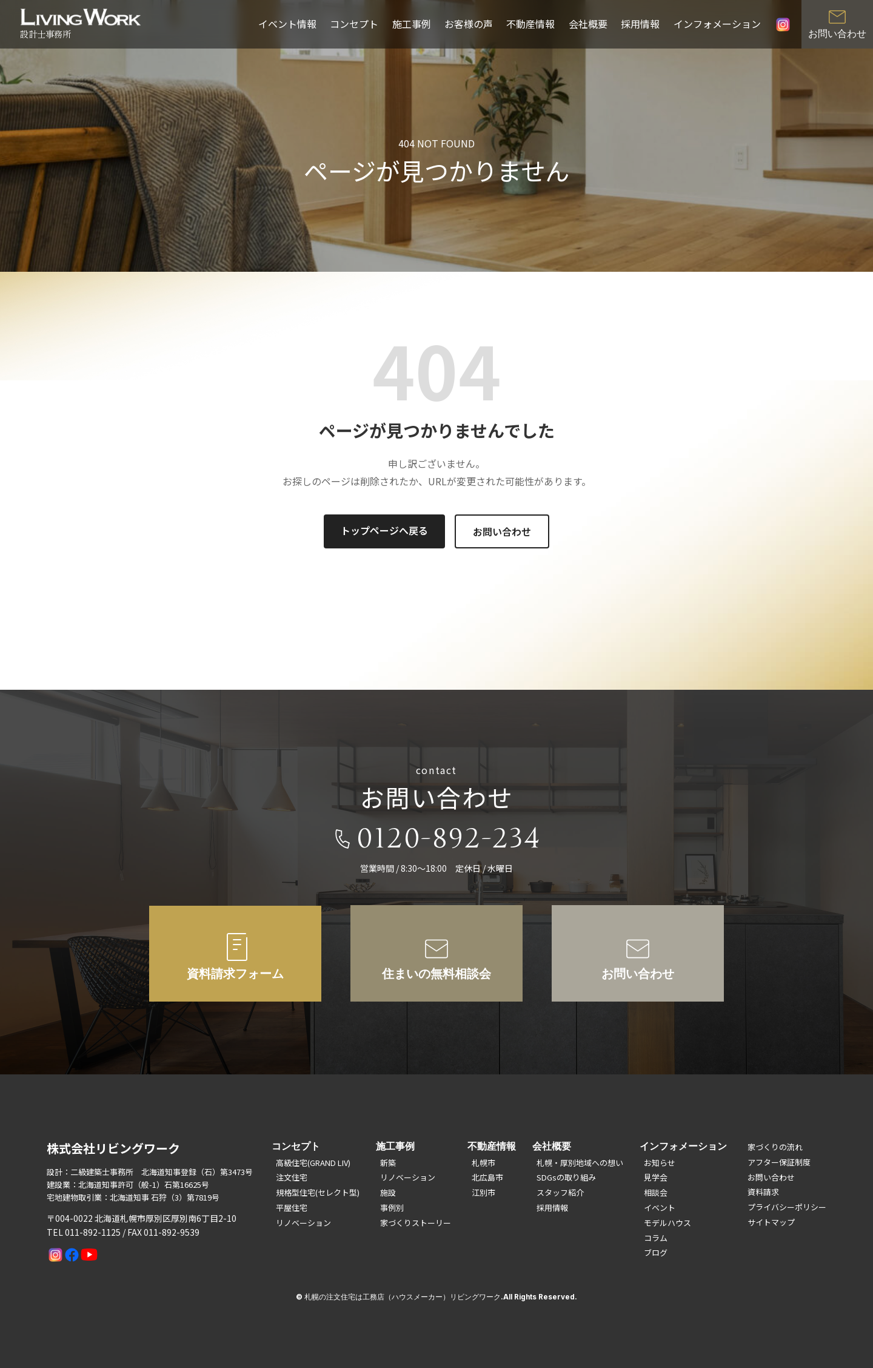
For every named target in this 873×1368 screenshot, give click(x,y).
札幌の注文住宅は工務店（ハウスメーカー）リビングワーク (402, 1297)
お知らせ (659, 1162)
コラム (655, 1238)
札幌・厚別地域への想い (580, 1162)
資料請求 (763, 1192)
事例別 (392, 1207)
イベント (659, 1207)
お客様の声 (468, 23)
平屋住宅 (291, 1207)
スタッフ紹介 (560, 1192)
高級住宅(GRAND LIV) (313, 1162)
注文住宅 (291, 1177)
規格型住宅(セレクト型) (318, 1192)
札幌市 (483, 1162)
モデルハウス (667, 1222)
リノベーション (303, 1222)
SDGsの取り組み (566, 1177)
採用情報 (640, 23)
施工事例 (411, 23)
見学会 (655, 1177)
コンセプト (354, 23)
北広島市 (487, 1177)
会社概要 (588, 23)
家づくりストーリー (415, 1222)
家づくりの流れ (775, 1147)
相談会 (655, 1192)
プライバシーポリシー (787, 1207)
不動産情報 (530, 23)
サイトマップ (771, 1222)
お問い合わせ (502, 531)
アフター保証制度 (779, 1162)
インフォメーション (717, 23)
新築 (388, 1162)
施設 (388, 1192)
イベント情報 (287, 23)
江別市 (483, 1192)
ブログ (655, 1252)
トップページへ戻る (384, 530)
